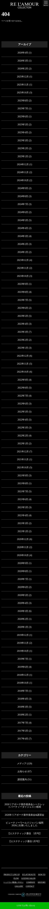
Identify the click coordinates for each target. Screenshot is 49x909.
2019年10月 (23, 651)
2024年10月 (23, 180)
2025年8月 (23, 100)
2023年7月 (23, 300)
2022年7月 (23, 395)
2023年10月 (23, 276)
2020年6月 (23, 587)
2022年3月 (23, 427)
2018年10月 (23, 683)
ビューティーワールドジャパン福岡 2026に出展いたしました (24, 824)
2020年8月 (23, 571)
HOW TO (41, 875)
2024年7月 (23, 204)
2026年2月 (23, 68)
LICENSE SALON (28, 878)
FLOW (16, 878)
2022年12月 (23, 356)
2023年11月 (23, 268)
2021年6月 (23, 499)
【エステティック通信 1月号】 (24, 841)
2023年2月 (23, 340)
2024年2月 (23, 244)
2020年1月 (23, 627)
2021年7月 (23, 491)
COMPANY (30, 882)
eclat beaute (29, 875)
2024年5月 (23, 220)
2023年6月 (23, 308)
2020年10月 (23, 555)
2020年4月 (23, 603)
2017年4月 (23, 738)
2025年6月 (23, 116)
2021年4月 (23, 515)
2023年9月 (23, 284)
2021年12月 (23, 451)
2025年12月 (23, 76)
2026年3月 (23, 60)
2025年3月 (23, 140)
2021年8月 (23, 483)
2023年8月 (23, 292)
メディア (21, 763)
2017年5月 (23, 730)
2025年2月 (23, 148)
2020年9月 (23, 563)
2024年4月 (23, 228)
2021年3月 (23, 523)
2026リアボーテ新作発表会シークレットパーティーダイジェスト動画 (25, 805)
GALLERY (19, 886)
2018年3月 (23, 706)
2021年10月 (23, 467)
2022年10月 (23, 371)
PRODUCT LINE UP (12, 875)
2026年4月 (23, 52)
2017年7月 (23, 722)
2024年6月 (23, 212)
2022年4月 (23, 419)
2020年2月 (23, 619)
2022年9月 (23, 379)
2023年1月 (23, 347)
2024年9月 (23, 188)
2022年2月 (23, 435)
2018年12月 (23, 675)
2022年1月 (23, 443)
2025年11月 (23, 84)
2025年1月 (23, 156)
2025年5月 (23, 124)
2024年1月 (23, 252)
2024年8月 (23, 196)
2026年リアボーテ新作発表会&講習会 (24, 815)
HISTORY (42, 882)
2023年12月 (23, 260)
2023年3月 (23, 332)
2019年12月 (23, 635)
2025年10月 (23, 92)
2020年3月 (23, 611)
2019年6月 (23, 667)
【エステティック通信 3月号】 (24, 833)
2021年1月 (23, 531)
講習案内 (22, 779)
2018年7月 (23, 691)
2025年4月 (23, 132)
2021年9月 (23, 475)
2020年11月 (23, 547)
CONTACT (30, 886)
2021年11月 (23, 459)
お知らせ (22, 771)
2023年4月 (23, 324)
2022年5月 (23, 411)
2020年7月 (23, 579)
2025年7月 (23, 108)
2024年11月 (23, 172)
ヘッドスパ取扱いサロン (13, 882)
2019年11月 (23, 643)
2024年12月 (23, 164)
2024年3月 (23, 236)
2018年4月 (23, 698)
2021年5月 (23, 507)
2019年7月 (23, 659)
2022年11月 (23, 363)
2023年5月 (23, 316)
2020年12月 (23, 539)
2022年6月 (23, 403)
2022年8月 (23, 387)
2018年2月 (23, 714)
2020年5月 (23, 595)
